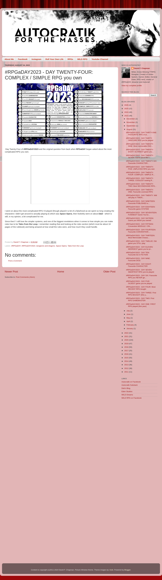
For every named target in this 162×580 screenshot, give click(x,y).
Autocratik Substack (130, 385)
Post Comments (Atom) (25, 277)
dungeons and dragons (45, 246)
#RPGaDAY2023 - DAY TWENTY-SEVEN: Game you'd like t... (139, 156)
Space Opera (61, 246)
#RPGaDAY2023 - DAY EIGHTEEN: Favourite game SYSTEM (140, 208)
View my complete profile (132, 86)
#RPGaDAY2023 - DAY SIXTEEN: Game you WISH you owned (140, 219)
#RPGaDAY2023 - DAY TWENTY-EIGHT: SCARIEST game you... (140, 151)
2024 (126, 112)
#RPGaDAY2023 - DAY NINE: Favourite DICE (138, 259)
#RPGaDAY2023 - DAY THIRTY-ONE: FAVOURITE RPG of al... (141, 134)
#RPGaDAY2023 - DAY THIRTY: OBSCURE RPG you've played (139, 139)
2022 (126, 333)
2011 (126, 372)
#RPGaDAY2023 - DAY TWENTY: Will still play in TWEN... (141, 196)
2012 (126, 368)
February (130, 325)
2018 (126, 347)
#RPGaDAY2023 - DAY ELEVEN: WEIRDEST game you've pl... (139, 248)
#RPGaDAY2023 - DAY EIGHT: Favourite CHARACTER (138, 265)
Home (60, 271)
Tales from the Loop (76, 246)
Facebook (22, 59)
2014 (126, 361)
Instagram (36, 59)
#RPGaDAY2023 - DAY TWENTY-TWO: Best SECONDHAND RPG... (141, 185)
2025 (126, 109)
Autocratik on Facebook (131, 382)
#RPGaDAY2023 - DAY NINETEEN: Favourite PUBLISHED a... (140, 202)
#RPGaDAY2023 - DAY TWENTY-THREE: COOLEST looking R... (140, 179)
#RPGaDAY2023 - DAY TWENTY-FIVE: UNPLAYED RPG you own (140, 168)
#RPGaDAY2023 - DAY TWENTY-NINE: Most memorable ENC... (139, 145)
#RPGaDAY (16, 246)
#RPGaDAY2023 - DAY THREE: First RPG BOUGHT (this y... (141, 294)
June (128, 314)
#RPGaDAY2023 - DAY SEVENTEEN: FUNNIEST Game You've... (141, 214)
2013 (126, 365)
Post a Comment (15, 261)
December (130, 119)
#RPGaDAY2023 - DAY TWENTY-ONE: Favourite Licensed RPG (139, 191)
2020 (126, 340)
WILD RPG (82, 59)
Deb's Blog (126, 388)
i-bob (111, 570)
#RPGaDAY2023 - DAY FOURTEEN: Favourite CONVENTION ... (141, 231)
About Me (9, 59)
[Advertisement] (139, 420)
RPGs (70, 59)
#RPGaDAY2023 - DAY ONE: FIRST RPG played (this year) (141, 305)
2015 (126, 358)
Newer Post (11, 271)
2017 (126, 351)
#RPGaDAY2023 (28, 246)
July (128, 311)
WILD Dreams (127, 395)
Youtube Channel (100, 59)
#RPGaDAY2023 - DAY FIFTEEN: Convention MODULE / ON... (139, 225)
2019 (126, 344)
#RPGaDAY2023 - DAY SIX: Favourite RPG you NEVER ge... (141, 276)
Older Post (109, 271)
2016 (126, 354)
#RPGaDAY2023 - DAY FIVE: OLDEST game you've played (139, 282)
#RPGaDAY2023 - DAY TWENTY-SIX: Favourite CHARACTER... (141, 162)
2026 (126, 105)
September (131, 126)
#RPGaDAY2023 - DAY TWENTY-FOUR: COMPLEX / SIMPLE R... (140, 173)
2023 (126, 116)
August (129, 129)
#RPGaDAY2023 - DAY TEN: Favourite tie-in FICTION (138, 254)
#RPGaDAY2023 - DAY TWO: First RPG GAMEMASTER (140, 299)
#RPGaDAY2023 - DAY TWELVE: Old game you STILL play (141, 242)
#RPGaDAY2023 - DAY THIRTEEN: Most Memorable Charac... (140, 236)
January (130, 328)
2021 (126, 336)
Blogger (127, 570)
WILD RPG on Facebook (132, 398)
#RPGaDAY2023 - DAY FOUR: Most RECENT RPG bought (141, 288)
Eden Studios (127, 391)
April (128, 321)
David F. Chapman (142, 68)
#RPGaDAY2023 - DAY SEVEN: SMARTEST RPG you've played (140, 271)
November (130, 122)
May (128, 318)
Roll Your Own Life (54, 59)
